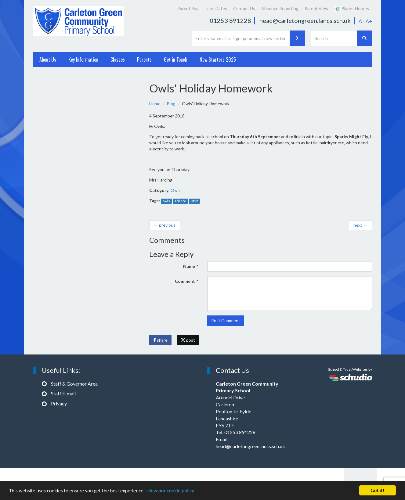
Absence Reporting (279, 8)
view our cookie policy (170, 490)
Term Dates (215, 8)
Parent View (316, 8)
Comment (185, 281)
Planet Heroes (351, 9)
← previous (164, 225)
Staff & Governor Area (74, 384)
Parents (144, 59)
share (160, 340)
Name (189, 266)
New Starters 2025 (218, 59)
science (180, 201)
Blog (171, 103)
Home (155, 103)
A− (362, 21)
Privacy (59, 403)
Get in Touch (175, 59)
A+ (369, 21)
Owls (176, 190)
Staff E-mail (63, 393)
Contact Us (244, 8)
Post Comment (225, 320)
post (188, 340)
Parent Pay (187, 8)
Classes (117, 59)
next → (360, 225)
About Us (47, 59)
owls (166, 201)
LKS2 (194, 201)
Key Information (83, 59)
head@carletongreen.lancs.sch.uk (305, 20)
